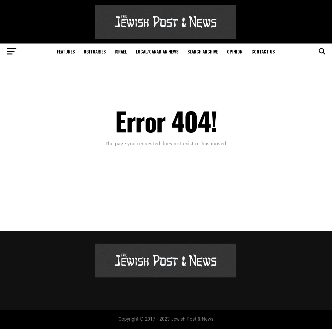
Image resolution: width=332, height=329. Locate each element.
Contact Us (263, 51)
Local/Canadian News (157, 51)
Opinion (234, 51)
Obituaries (95, 51)
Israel (121, 51)
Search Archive (202, 51)
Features (66, 51)
